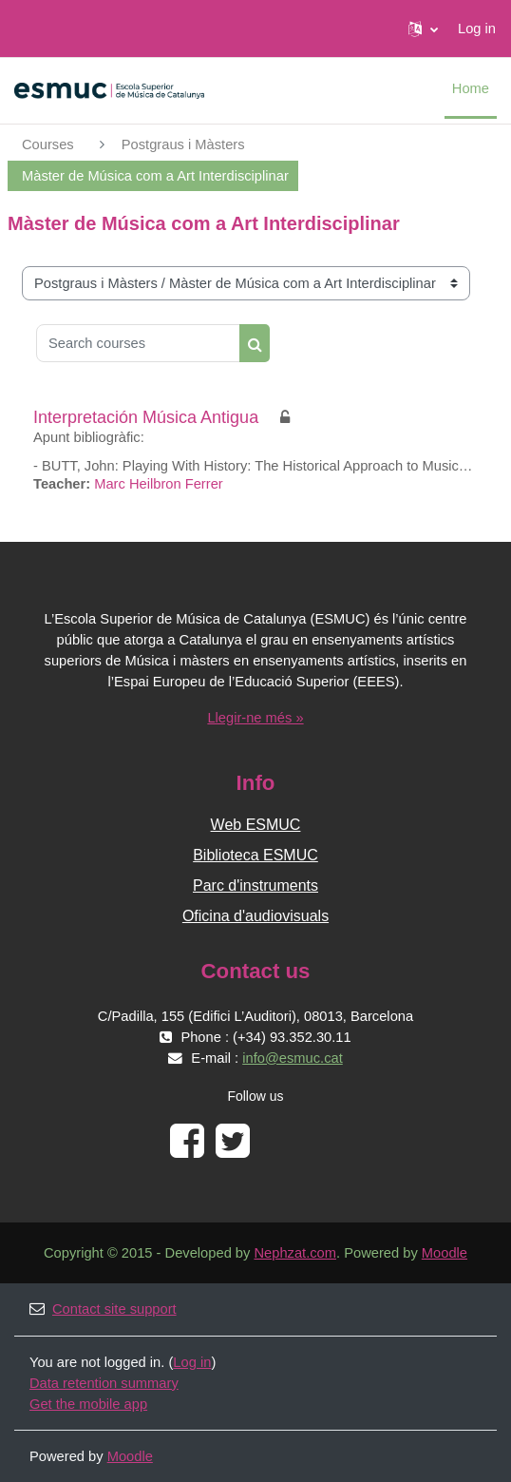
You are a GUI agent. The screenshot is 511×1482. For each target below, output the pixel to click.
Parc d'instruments (255, 885)
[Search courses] (138, 343)
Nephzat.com (295, 1253)
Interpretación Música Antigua (145, 417)
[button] (423, 28)
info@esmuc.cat (292, 1058)
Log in (477, 28)
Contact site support (103, 1309)
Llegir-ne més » (255, 717)
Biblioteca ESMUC (255, 855)
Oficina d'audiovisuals (255, 916)
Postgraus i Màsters (183, 144)
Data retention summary (104, 1383)
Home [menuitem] (470, 88)
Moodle (444, 1253)
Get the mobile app (88, 1404)
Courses (48, 144)
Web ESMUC (256, 825)
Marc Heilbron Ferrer (158, 483)
